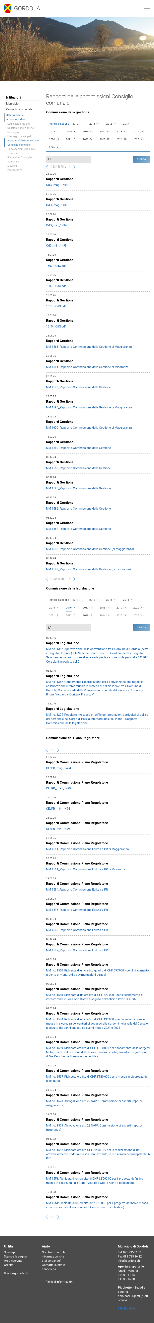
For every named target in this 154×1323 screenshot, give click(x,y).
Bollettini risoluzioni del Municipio (20, 130)
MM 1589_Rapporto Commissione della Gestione (78, 387)
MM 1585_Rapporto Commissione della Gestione (78, 488)
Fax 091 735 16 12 (130, 1256)
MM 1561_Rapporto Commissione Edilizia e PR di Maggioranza (87, 849)
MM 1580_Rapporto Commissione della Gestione (78, 448)
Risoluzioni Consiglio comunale (19, 159)
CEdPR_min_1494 (58, 808)
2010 (75, 123)
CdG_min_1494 (56, 225)
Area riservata (13, 1261)
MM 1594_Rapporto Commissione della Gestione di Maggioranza (89, 407)
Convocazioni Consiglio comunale (21, 151)
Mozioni (12, 165)
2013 (126, 123)
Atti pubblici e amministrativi (15, 117)
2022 (85, 139)
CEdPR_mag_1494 (58, 768)
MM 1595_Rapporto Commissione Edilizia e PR (77, 910)
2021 (69, 139)
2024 (119, 139)
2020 (52, 139)
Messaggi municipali (19, 136)
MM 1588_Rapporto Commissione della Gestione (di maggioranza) (90, 549)
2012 (109, 123)
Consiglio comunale (19, 109)
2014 (52, 131)
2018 (119, 131)
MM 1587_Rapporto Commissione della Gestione (78, 529)
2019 (136, 131)
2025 (136, 139)
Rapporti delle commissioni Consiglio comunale (23, 142)
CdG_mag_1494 (57, 185)
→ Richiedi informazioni (57, 1282)
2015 (69, 131)
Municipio (12, 103)
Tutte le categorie (59, 123)
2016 (85, 131)
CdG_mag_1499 (57, 205)
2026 (52, 147)
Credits (8, 1265)
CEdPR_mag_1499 (58, 788)
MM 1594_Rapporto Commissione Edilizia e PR (77, 889)
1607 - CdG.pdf (56, 286)
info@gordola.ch (129, 1261)
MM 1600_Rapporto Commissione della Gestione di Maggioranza (89, 427)
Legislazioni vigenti (18, 123)
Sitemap (9, 1252)
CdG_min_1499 (56, 245)
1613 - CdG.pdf (56, 306)
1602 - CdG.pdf (56, 266)
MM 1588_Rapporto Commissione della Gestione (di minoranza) (88, 569)
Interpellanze (14, 169)
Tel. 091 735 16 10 (130, 1252)
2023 (102, 139)
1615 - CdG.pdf (56, 326)
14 (68, 166)
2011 (92, 123)
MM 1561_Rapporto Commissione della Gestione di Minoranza (87, 367)
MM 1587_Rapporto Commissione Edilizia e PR (77, 950)
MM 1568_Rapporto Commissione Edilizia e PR (77, 930)
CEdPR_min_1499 (58, 829)
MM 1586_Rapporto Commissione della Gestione (78, 508)
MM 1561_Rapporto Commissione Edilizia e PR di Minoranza (86, 869)
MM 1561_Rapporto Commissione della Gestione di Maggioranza (89, 347)
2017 (102, 131)
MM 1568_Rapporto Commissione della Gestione (78, 468)
